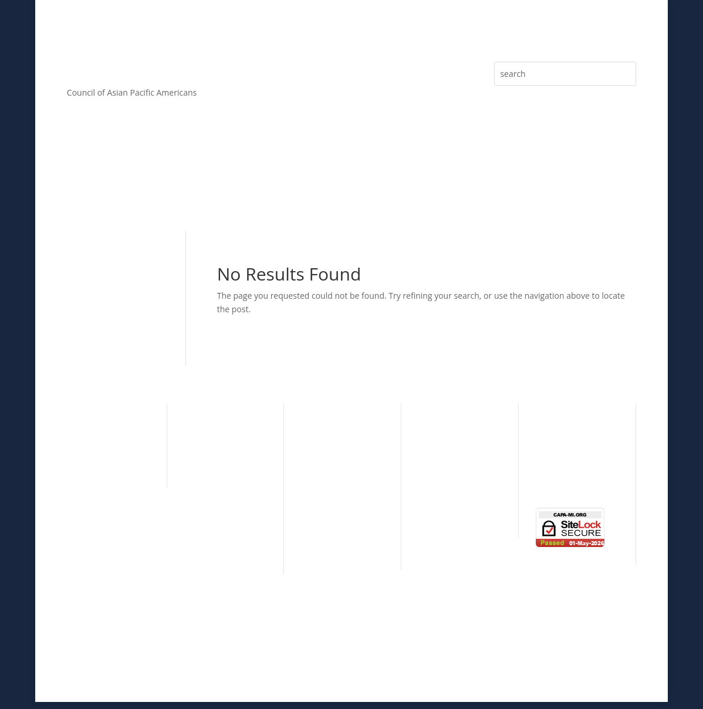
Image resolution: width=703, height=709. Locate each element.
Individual (437, 426)
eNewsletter (550, 185)
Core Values (151, 185)
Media (612, 185)
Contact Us (556, 482)
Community (89, 444)
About (78, 185)
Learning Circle (446, 462)
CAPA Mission (210, 444)
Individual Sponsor (337, 526)
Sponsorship (325, 185)
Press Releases (472, 185)
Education (86, 462)
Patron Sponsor (331, 508)
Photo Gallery (561, 464)
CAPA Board (207, 462)
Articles (402, 185)
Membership (238, 185)
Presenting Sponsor (339, 490)
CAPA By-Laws (211, 530)
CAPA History (209, 426)
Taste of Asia (442, 480)
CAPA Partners (211, 548)
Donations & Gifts (335, 544)
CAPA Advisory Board (224, 480)
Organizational (446, 444)
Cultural (82, 426)
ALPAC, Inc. (447, 656)
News (546, 445)
